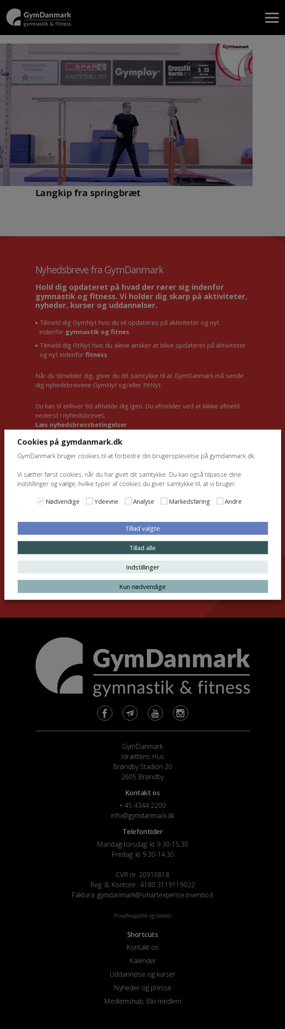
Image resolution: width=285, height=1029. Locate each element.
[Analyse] (128, 500)
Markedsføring (189, 501)
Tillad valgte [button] (142, 528)
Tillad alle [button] (142, 547)
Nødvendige (62, 501)
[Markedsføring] (163, 500)
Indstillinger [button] (143, 566)
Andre (233, 501)
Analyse (143, 501)
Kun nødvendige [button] (142, 586)
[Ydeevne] (89, 500)
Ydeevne (106, 501)
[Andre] (219, 500)
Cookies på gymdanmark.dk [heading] (70, 441)
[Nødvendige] (40, 500)
